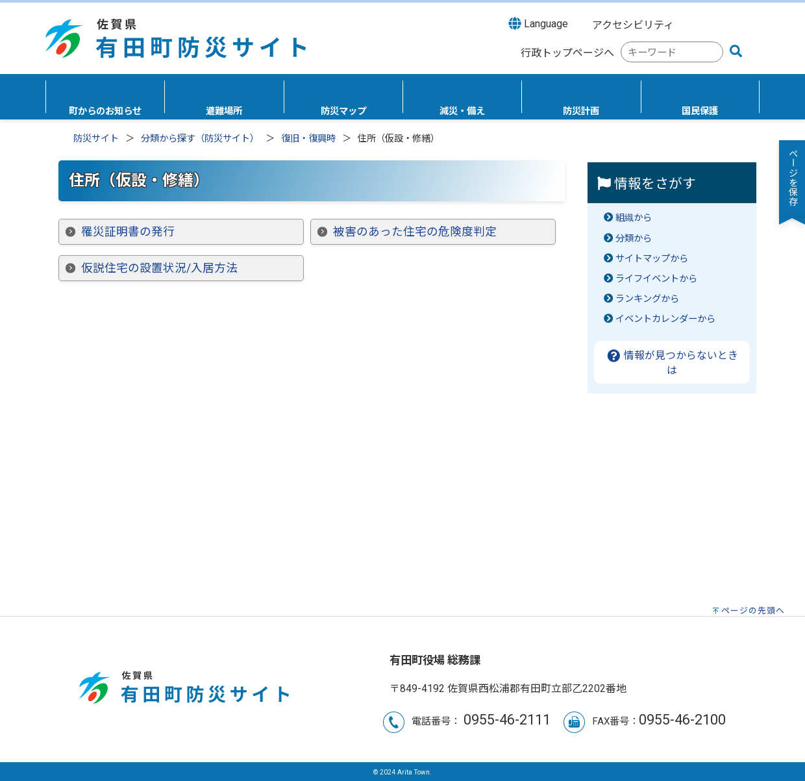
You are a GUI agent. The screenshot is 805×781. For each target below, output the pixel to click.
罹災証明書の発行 (128, 231)
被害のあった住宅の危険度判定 (415, 231)
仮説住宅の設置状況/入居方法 (159, 268)
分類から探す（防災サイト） (200, 138)
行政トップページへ (567, 53)
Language (538, 23)
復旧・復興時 (308, 138)
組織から (633, 217)
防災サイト (96, 138)
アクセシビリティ (633, 25)
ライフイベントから (656, 278)
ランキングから (647, 298)
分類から (633, 238)
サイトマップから (651, 258)
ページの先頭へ (753, 610)
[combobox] (672, 52)
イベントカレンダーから (665, 319)
